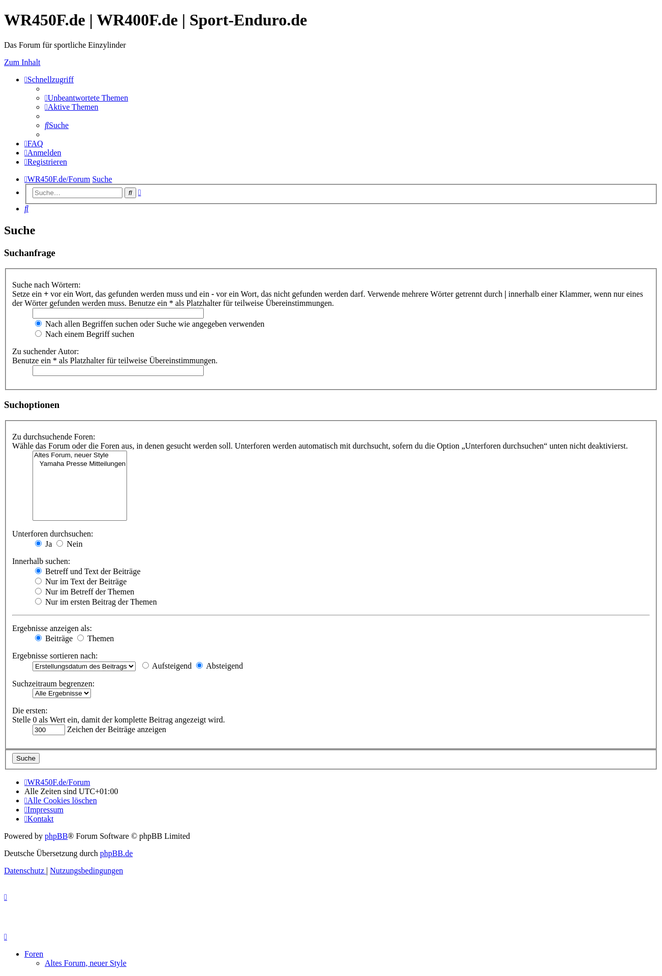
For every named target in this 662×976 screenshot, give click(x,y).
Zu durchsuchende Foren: (54, 436)
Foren (33, 954)
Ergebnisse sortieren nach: (55, 655)
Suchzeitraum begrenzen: (53, 683)
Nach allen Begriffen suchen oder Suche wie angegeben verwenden (150, 324)
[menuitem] (86, 97)
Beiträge (54, 638)
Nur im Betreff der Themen (84, 591)
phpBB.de (116, 853)
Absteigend (219, 666)
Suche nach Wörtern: (46, 284)
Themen (95, 638)
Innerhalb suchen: (41, 561)
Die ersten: (30, 710)
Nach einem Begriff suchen (84, 334)
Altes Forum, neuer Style (80, 455)
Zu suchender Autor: (45, 351)
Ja (43, 544)
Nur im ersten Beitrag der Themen (96, 601)
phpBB (56, 836)
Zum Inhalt (22, 62)
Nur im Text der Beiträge (81, 581)
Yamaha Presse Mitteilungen (80, 464)
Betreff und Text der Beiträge (88, 571)
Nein (69, 544)
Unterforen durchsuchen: (52, 533)
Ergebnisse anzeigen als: (52, 628)
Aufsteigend (167, 666)
